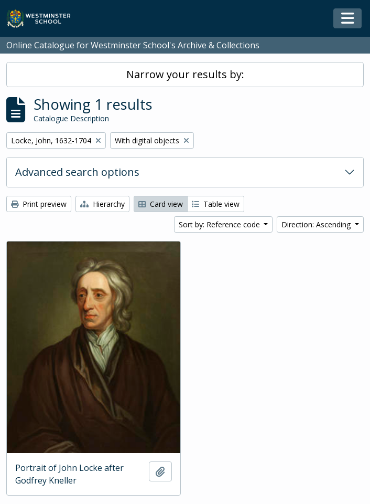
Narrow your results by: (185, 74)
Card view (160, 204)
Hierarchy (102, 204)
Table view (216, 204)
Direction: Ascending (317, 224)
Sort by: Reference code (220, 224)
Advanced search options (77, 172)
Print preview (39, 204)
